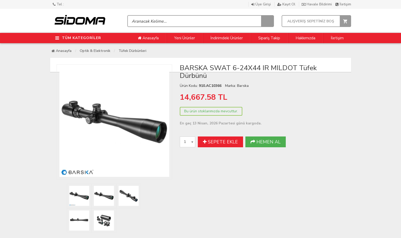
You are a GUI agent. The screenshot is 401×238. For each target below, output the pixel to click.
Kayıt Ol (286, 4)
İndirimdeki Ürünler (226, 38)
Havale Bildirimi (317, 4)
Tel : (58, 4)
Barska (243, 85)
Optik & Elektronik (95, 50)
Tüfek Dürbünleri (132, 50)
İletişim (343, 4)
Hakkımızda (305, 38)
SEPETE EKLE (220, 141)
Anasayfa (148, 38)
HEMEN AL (266, 141)
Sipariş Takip (269, 38)
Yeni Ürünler (184, 38)
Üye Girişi (261, 4)
